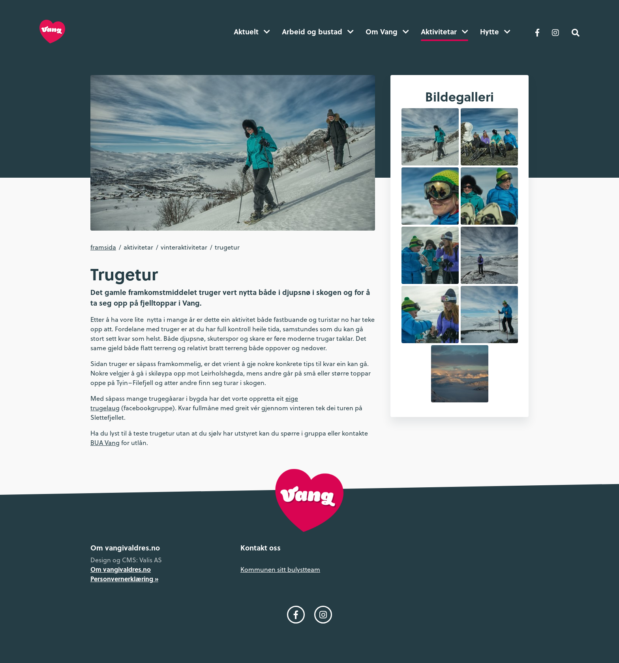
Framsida (103, 247)
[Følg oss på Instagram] (555, 31)
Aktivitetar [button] (444, 31)
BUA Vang (105, 442)
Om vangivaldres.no (120, 569)
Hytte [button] (495, 31)
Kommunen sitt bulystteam (280, 569)
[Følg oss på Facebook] (537, 31)
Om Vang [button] (387, 31)
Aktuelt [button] (252, 31)
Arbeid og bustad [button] (318, 31)
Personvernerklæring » (124, 578)
